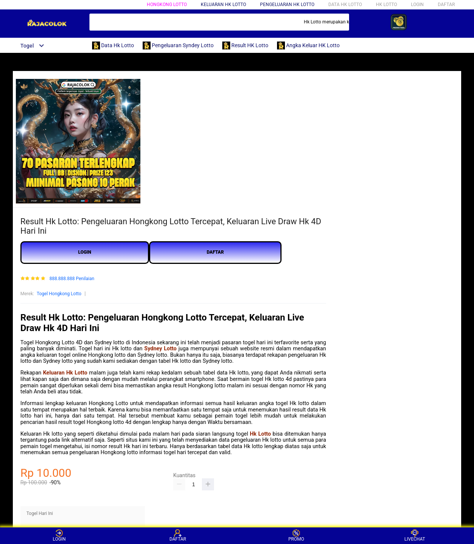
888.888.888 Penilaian (71, 278)
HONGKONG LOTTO (167, 4)
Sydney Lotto (160, 348)
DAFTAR (446, 4)
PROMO (296, 535)
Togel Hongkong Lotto (59, 293)
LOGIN (417, 4)
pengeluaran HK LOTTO (287, 4)
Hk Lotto (260, 434)
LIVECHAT (415, 535)
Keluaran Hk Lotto (65, 373)
